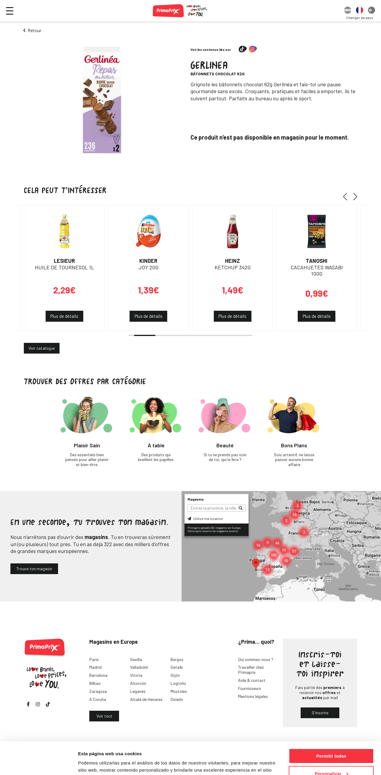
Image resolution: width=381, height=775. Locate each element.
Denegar (331, 760)
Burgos (177, 659)
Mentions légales (253, 696)
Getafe (177, 667)
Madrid (95, 667)
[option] (347, 11)
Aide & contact (252, 680)
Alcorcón (138, 683)
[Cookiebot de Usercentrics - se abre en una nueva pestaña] (39, 763)
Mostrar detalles (95, 762)
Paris (94, 659)
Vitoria (136, 675)
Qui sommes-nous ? (255, 659)
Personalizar (331, 743)
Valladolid (139, 667)
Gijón (175, 675)
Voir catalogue (42, 348)
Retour (34, 30)
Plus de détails (64, 316)
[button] (347, 196)
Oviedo (177, 699)
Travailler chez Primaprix (251, 670)
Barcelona (98, 675)
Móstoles (179, 691)
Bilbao (95, 683)
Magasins (196, 499)
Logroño (178, 683)
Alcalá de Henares (146, 699)
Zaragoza (98, 691)
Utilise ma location (205, 518)
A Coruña (97, 699)
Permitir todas (331, 725)
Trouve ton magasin (34, 568)
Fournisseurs (249, 688)
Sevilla (136, 659)
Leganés (138, 691)
